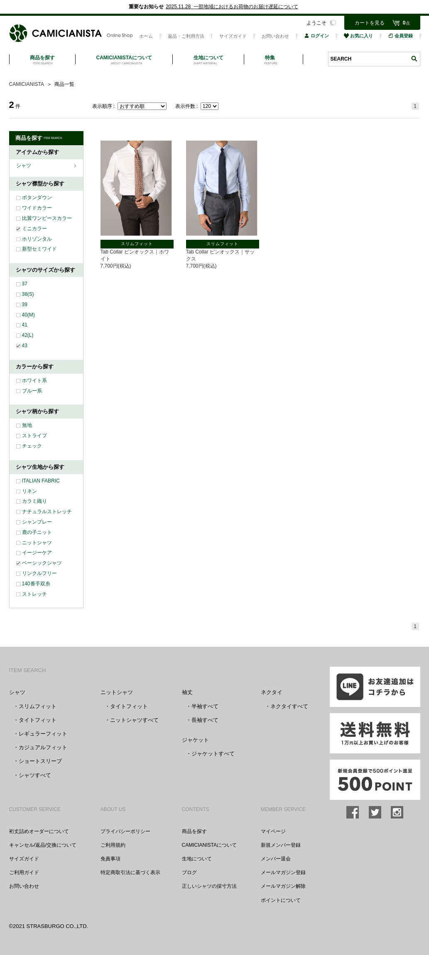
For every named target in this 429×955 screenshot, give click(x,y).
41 (24, 325)
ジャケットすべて (213, 753)
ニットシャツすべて (134, 720)
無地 (27, 425)
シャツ (24, 165)
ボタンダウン (37, 197)
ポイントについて (281, 900)
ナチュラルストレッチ (47, 511)
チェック (32, 446)
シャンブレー (37, 522)
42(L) (28, 335)
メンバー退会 (276, 859)
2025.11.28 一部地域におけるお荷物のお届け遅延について (232, 7)
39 (24, 304)
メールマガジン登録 (283, 872)
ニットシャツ (37, 543)
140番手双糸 (36, 584)
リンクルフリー (39, 573)
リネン (29, 491)
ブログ (189, 872)
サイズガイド (233, 36)
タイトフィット (37, 720)
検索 (414, 59)
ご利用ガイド (24, 872)
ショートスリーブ (40, 761)
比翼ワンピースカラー (47, 218)
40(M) (28, 315)
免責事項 (110, 859)
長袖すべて (204, 720)
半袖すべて (204, 706)
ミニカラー (34, 228)
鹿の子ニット (37, 532)
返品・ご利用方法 (186, 36)
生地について (197, 859)
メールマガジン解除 (283, 886)
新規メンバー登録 (281, 845)
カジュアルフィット (43, 747)
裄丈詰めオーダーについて (39, 831)
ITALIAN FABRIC (41, 481)
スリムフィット (37, 706)
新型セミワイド (39, 249)
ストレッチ (34, 594)
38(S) (28, 294)
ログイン (316, 35)
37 (24, 284)
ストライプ (34, 436)
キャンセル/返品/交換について (43, 845)
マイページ (273, 831)
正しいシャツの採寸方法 (209, 886)
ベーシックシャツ (42, 563)
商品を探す (194, 831)
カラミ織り (34, 501)
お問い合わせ (275, 36)
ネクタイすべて (289, 706)
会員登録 (400, 35)
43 (24, 345)
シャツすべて (35, 775)
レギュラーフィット (43, 734)
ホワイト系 (34, 380)
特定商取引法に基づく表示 (130, 872)
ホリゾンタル (37, 239)
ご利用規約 (113, 845)
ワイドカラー (37, 208)
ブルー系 (32, 391)
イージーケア (37, 552)
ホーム (146, 36)
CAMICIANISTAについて (209, 845)
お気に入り (358, 35)
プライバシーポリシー (125, 831)
